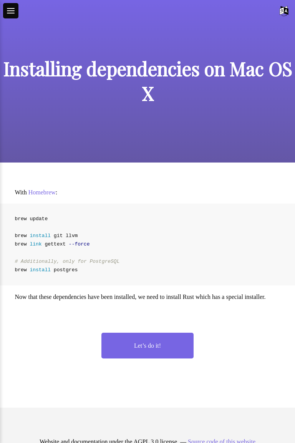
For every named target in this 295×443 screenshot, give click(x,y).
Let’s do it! (147, 345)
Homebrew (42, 192)
